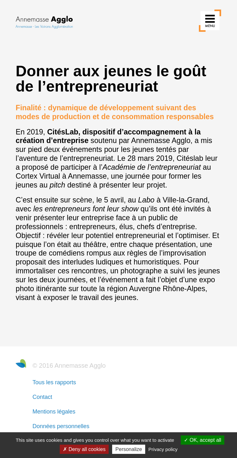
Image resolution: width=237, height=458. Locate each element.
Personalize (128, 449)
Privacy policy (163, 449)
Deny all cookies (84, 449)
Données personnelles (60, 426)
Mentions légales (53, 411)
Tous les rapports (54, 382)
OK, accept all (202, 440)
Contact (42, 397)
